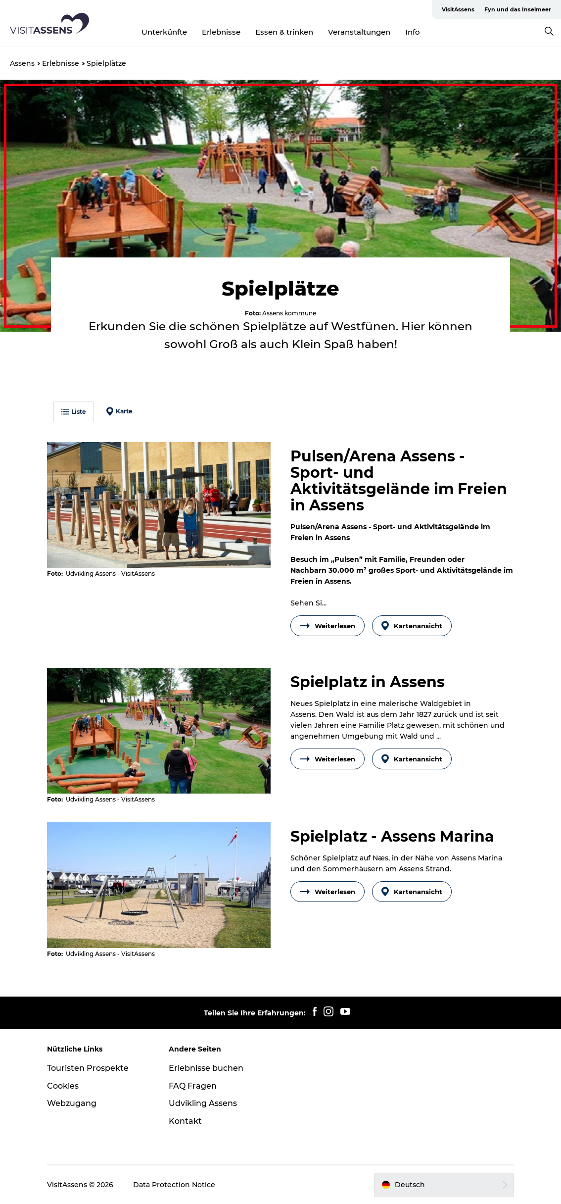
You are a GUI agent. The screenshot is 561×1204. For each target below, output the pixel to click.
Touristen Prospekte (88, 1068)
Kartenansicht (411, 626)
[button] (444, 1185)
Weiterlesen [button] (327, 626)
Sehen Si (308, 603)
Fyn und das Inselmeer (517, 9)
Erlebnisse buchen (206, 1068)
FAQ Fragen (193, 1086)
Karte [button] (119, 411)
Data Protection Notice (174, 1184)
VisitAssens (458, 9)
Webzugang (71, 1103)
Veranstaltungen (359, 32)
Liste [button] (73, 411)
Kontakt (185, 1121)
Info (412, 32)
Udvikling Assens (203, 1103)
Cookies (63, 1086)
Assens (22, 63)
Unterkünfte (164, 32)
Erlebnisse (221, 32)
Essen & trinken (284, 32)
